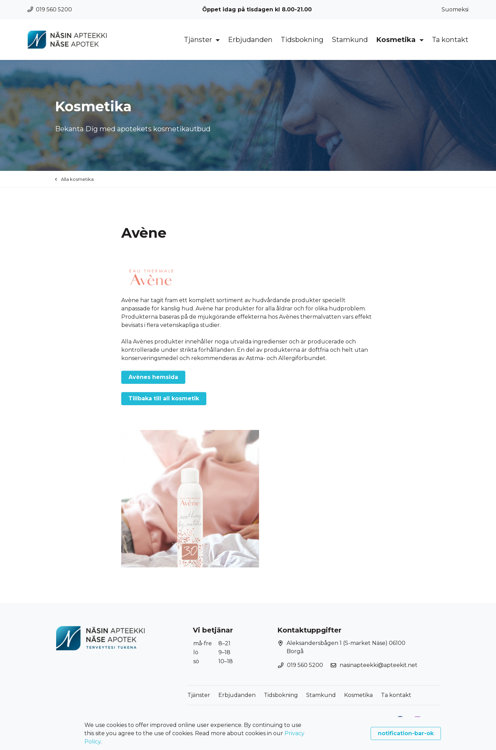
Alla (74, 179)
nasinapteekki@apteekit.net (378, 665)
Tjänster (199, 39)
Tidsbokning (302, 39)
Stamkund (350, 39)
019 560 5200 (50, 9)
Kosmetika (397, 39)
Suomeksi (455, 9)
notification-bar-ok (406, 733)
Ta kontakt (450, 39)
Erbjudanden (250, 39)
